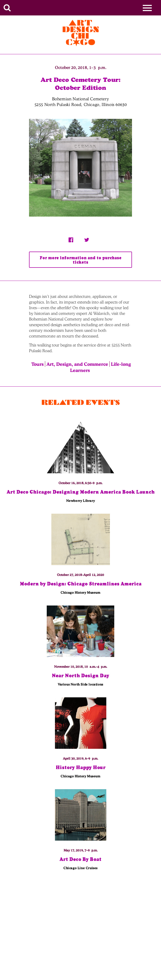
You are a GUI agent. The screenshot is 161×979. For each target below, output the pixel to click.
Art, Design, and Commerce (77, 364)
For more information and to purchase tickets (80, 260)
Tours (37, 364)
